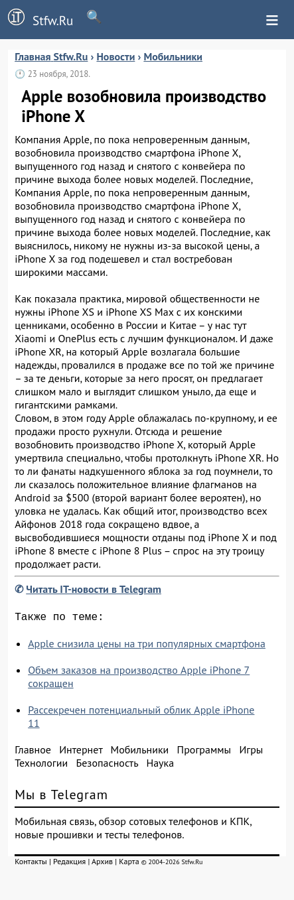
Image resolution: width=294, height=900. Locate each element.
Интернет (80, 752)
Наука (160, 765)
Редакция (69, 864)
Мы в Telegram (61, 797)
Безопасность (107, 765)
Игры (251, 752)
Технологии (41, 765)
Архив (102, 864)
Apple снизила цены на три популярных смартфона (146, 646)
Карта (129, 864)
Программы (204, 752)
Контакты (31, 864)
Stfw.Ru (36, 19)
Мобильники (140, 752)
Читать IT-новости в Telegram (93, 589)
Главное (33, 752)
